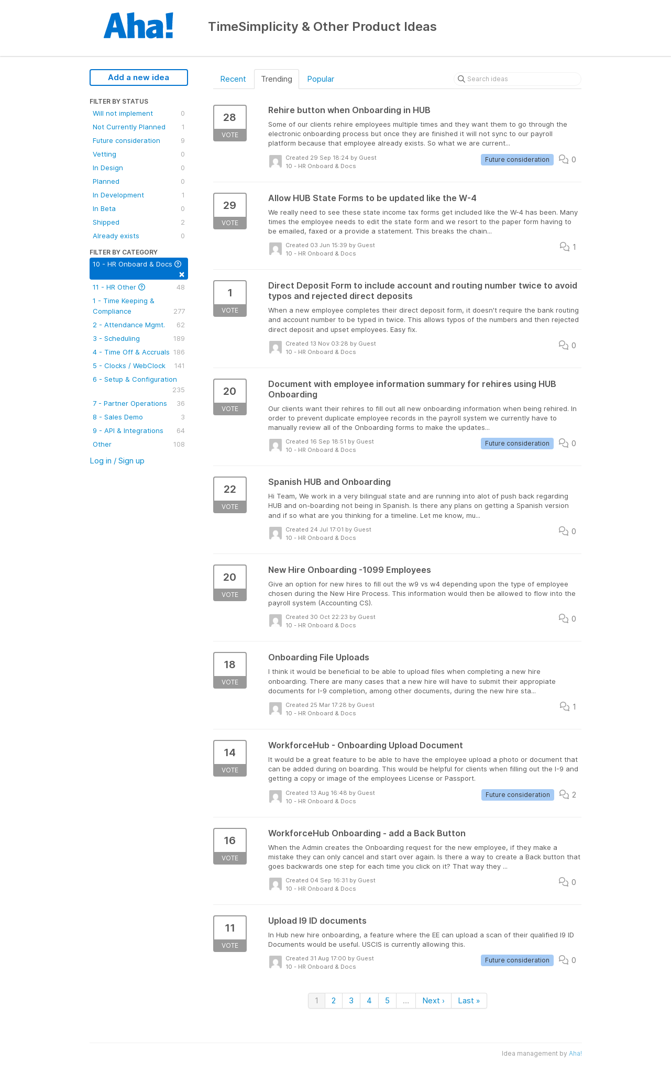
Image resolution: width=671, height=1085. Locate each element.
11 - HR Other (139, 287)
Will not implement (139, 113)
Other (139, 444)
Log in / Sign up (117, 461)
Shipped (139, 222)
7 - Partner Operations (139, 403)
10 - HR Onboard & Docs (139, 269)
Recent (233, 79)
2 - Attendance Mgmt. (139, 324)
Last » (469, 1000)
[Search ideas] (517, 79)
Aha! (575, 1053)
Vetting (139, 154)
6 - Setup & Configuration (139, 385)
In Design (139, 167)
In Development (139, 195)
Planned (139, 181)
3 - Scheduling (139, 338)
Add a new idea (138, 77)
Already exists (139, 235)
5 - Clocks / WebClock (139, 365)
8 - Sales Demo (139, 417)
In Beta (139, 208)
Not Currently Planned (139, 126)
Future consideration (139, 140)
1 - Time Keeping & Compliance (139, 306)
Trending (276, 79)
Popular (320, 79)
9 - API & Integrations (139, 430)
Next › (433, 1000)
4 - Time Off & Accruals (139, 352)
